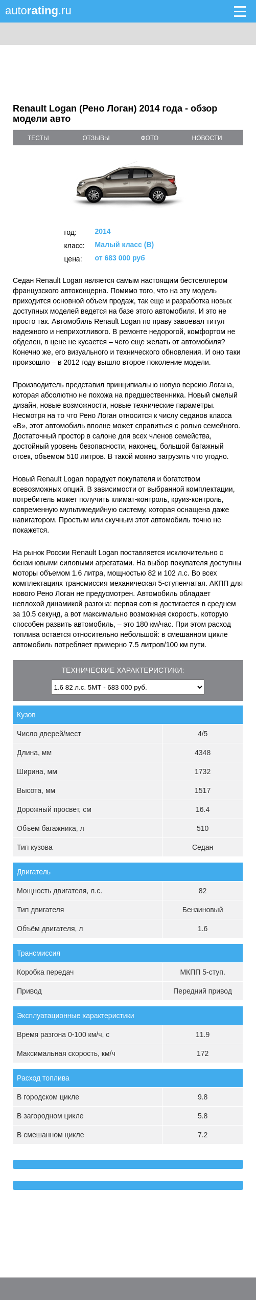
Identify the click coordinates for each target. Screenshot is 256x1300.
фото (150, 138)
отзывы (95, 138)
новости (207, 138)
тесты (38, 138)
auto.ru (38, 10)
